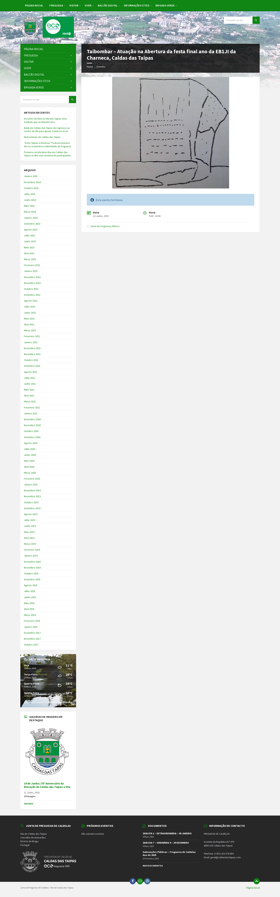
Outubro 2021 (31, 360)
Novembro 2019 (32, 496)
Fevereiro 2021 (32, 407)
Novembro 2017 (32, 638)
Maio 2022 (29, 318)
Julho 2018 (29, 591)
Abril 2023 (29, 253)
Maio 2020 (29, 460)
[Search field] (242, 20)
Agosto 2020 (30, 443)
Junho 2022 (30, 312)
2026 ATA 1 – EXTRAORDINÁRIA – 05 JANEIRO (167, 833)
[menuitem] (34, 5)
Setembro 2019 (32, 508)
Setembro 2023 (32, 223)
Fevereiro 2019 (32, 549)
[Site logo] (47, 36)
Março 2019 (30, 543)
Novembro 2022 (32, 283)
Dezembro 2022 (32, 277)
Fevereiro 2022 (32, 336)
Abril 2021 (29, 395)
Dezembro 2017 (32, 632)
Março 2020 (30, 472)
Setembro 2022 (32, 294)
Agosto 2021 (30, 372)
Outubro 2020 (31, 431)
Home (90, 66)
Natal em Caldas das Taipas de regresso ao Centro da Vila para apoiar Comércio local (47, 129)
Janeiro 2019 (31, 555)
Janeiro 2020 (31, 484)
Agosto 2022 (30, 300)
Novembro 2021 (32, 354)
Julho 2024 (29, 194)
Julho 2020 (29, 449)
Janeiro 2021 (31, 413)
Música (115, 226)
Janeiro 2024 (31, 217)
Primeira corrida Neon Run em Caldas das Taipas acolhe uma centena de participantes (47, 154)
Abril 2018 (29, 609)
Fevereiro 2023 (32, 265)
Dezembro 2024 (32, 182)
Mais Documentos (153, 865)
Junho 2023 (30, 241)
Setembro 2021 (32, 365)
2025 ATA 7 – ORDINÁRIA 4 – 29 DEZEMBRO (166, 842)
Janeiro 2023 (31, 271)
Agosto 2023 (30, 229)
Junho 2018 (30, 597)
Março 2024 (30, 211)
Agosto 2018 (30, 585)
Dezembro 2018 (32, 561)
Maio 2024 (29, 205)
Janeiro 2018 (31, 626)
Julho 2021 (29, 377)
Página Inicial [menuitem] (253, 887)
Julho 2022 (29, 306)
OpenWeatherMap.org (60, 702)
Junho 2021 (30, 383)
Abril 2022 (29, 324)
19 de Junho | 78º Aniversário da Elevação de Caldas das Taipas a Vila (47, 785)
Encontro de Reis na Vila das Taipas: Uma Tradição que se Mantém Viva (45, 120)
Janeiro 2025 (31, 176)
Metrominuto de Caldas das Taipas (42, 137)
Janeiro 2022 (31, 342)
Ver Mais (28, 803)
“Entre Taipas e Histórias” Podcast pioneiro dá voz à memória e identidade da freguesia (47, 144)
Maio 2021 (29, 389)
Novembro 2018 (32, 567)
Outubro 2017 (31, 644)
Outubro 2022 (31, 288)
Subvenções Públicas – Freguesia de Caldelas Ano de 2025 (169, 853)
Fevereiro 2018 (32, 620)
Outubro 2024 (31, 188)
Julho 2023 (29, 235)
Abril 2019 (29, 538)
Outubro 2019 (31, 502)
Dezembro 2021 (32, 348)
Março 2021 (30, 401)
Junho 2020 (30, 454)
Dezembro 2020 (32, 419)
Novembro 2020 (32, 425)
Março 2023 (30, 259)
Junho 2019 (30, 526)
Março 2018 (30, 615)
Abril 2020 (29, 466)
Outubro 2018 (31, 573)
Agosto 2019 (30, 514)
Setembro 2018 (32, 579)
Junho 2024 (30, 200)
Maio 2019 (29, 532)
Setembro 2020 (32, 437)
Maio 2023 (29, 247)
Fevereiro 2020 (32, 478)
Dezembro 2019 (32, 490)
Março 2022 (30, 330)
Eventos (101, 66)
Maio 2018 (29, 603)
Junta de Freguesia (100, 226)
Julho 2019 (29, 520)
